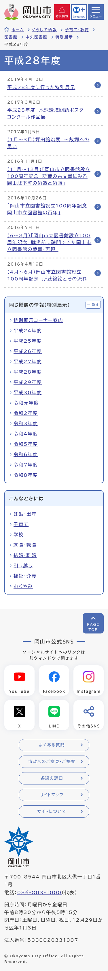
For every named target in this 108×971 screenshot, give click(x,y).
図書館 (11, 37)
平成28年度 (28, 372)
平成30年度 (28, 392)
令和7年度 (26, 464)
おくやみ (23, 586)
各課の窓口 (52, 778)
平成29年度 (28, 382)
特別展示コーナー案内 (38, 320)
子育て (21, 524)
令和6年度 (26, 454)
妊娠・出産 (25, 514)
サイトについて (51, 811)
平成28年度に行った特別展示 (41, 87)
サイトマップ (52, 795)
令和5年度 (26, 444)
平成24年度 (28, 330)
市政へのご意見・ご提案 (51, 762)
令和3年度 (26, 423)
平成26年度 (28, 351)
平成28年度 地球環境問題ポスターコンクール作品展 (47, 113)
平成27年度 (28, 361)
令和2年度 (26, 413)
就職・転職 (25, 545)
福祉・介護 (25, 576)
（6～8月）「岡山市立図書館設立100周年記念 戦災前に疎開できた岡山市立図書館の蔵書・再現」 (49, 242)
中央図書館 (37, 37)
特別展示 (64, 37)
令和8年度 (26, 475)
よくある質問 (52, 745)
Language (79, 16)
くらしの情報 (44, 30)
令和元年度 (26, 403)
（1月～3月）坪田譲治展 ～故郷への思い (48, 143)
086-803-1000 (39, 892)
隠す (95, 304)
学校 (19, 534)
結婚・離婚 (25, 555)
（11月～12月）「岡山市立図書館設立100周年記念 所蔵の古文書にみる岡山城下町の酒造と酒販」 (48, 176)
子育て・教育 (77, 30)
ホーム (18, 30)
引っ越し (23, 565)
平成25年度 (28, 341)
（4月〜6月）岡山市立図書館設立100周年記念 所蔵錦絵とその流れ (47, 275)
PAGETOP (93, 627)
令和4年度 (26, 433)
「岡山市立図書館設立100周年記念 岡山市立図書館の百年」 (49, 209)
